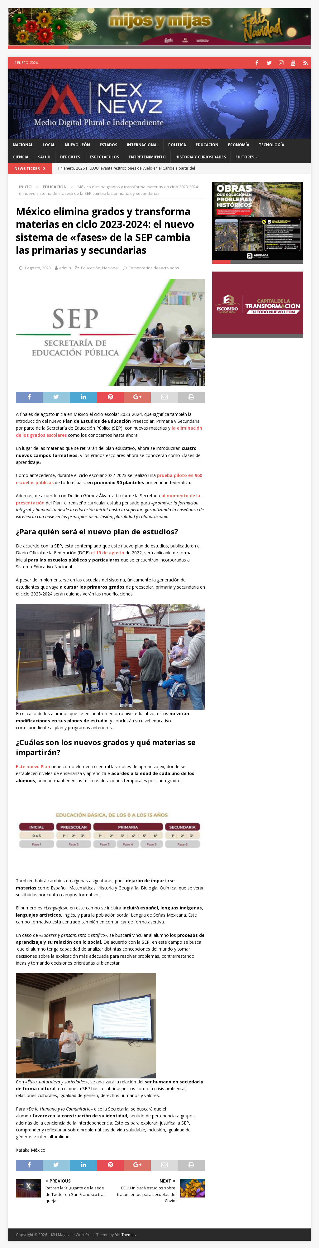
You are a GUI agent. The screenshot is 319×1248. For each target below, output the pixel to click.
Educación (207, 144)
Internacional (143, 144)
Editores (245, 156)
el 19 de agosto (107, 552)
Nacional (23, 144)
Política (177, 144)
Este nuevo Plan (33, 766)
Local (49, 144)
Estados (108, 144)
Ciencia (20, 156)
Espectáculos (104, 156)
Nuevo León (77, 144)
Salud (44, 156)
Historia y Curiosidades (200, 156)
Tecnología (271, 144)
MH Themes (125, 1234)
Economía (238, 144)
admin (65, 267)
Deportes (70, 156)
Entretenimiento (147, 156)
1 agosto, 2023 (37, 267)
